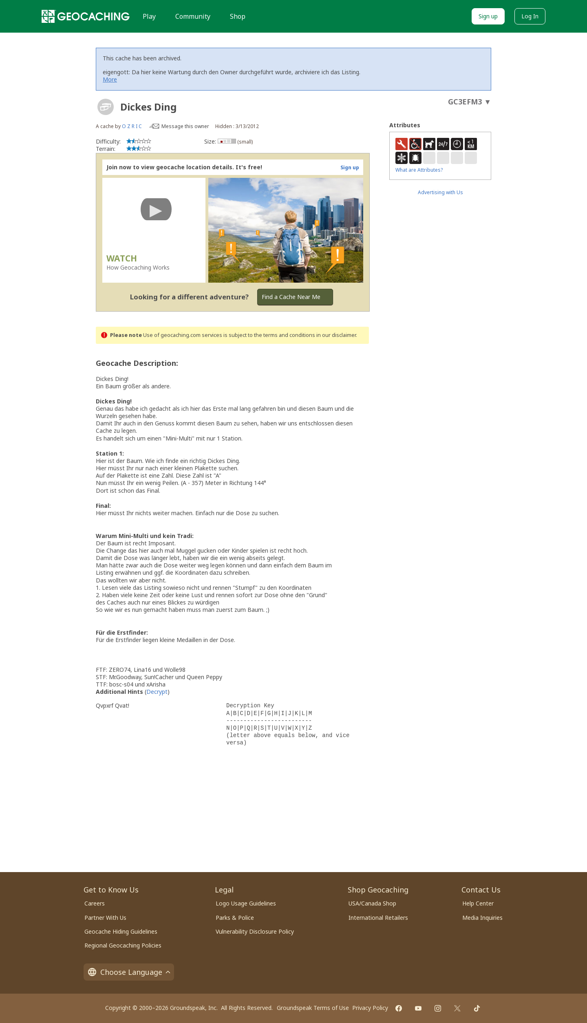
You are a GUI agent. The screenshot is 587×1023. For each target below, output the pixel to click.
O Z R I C (132, 126)
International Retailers (378, 917)
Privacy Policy (370, 1008)
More (110, 79)
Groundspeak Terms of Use (313, 1008)
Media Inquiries (482, 917)
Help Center (478, 903)
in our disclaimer (336, 335)
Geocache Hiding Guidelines (120, 931)
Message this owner (185, 126)
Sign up (488, 16)
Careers (94, 903)
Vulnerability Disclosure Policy (255, 931)
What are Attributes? (419, 169)
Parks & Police (235, 917)
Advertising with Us (440, 192)
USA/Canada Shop (372, 903)
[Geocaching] (86, 16)
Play (149, 16)
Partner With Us (105, 917)
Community (192, 16)
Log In (529, 16)
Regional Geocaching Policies (122, 945)
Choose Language (128, 972)
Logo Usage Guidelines (246, 903)
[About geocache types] (105, 107)
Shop (237, 16)
